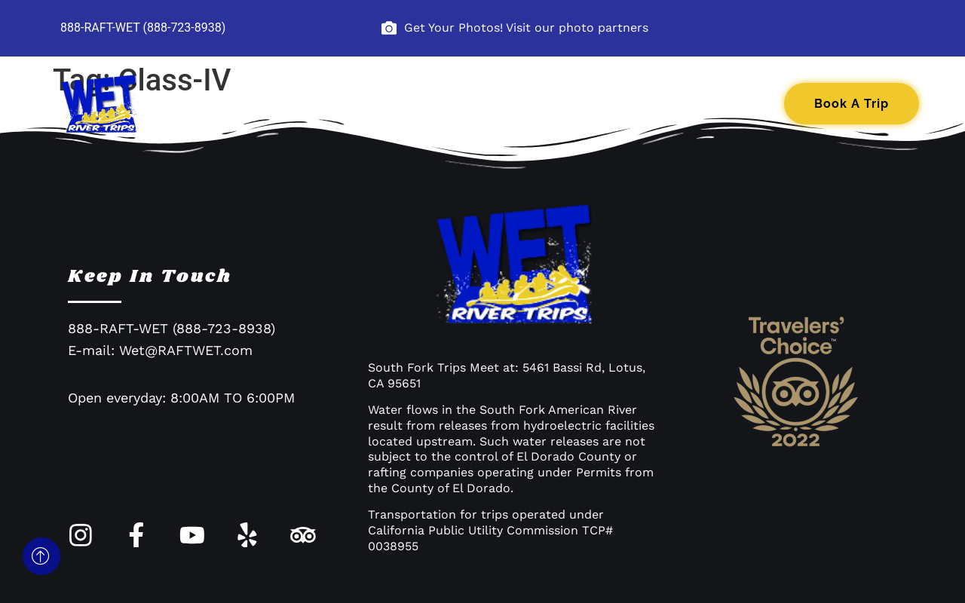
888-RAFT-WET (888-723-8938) (142, 27)
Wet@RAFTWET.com (186, 355)
